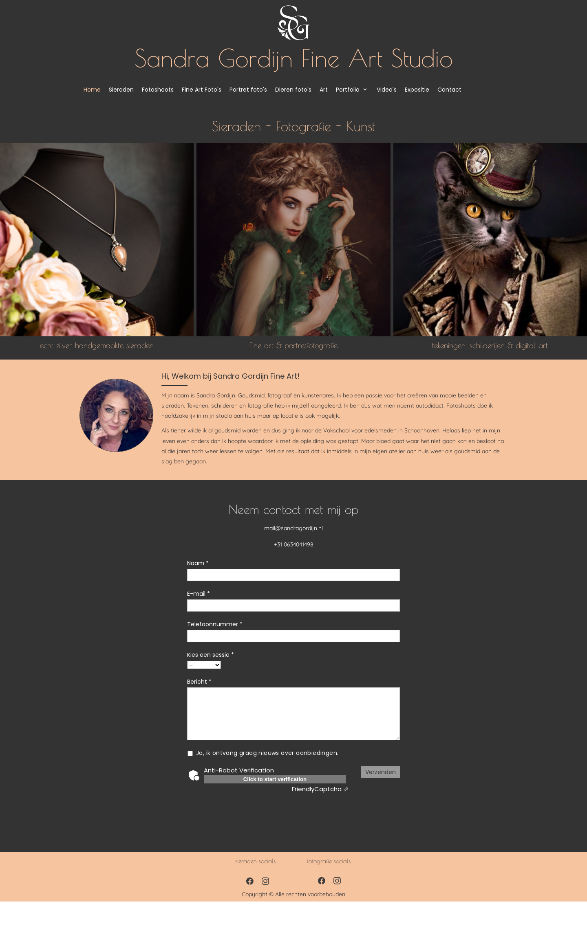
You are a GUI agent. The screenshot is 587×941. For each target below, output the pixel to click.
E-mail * (198, 594)
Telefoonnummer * (215, 624)
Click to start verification (275, 779)
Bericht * (199, 682)
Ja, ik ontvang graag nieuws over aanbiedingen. (267, 753)
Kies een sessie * (210, 655)
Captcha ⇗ (320, 789)
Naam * (198, 563)
